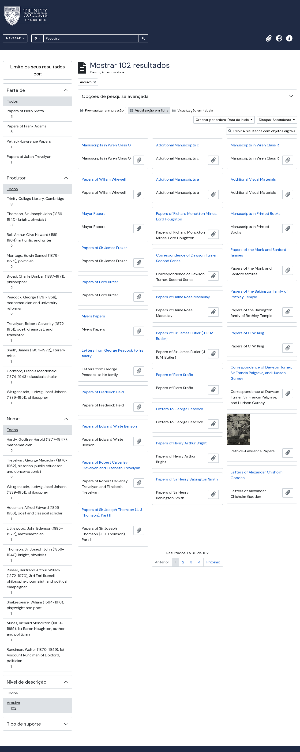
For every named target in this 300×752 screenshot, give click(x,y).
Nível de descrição (26, 682)
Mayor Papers (93, 213)
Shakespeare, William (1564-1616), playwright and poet (35, 607)
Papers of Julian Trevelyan (29, 159)
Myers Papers (93, 316)
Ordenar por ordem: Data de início (223, 120)
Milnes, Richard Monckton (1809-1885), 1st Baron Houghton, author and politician (36, 631)
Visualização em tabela (192, 110)
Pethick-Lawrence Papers (29, 144)
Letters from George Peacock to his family (112, 353)
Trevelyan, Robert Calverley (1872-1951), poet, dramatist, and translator (36, 332)
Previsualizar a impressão (102, 110)
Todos (12, 101)
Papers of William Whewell (104, 179)
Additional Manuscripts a (177, 179)
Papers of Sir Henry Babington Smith (187, 479)
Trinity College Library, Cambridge (35, 201)
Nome (13, 419)
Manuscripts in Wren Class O (106, 145)
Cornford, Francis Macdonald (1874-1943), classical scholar (32, 376)
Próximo (213, 562)
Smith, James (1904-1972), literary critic (36, 355)
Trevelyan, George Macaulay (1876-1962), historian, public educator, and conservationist (37, 468)
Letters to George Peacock (179, 408)
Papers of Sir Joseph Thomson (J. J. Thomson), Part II (112, 512)
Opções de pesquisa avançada (115, 96)
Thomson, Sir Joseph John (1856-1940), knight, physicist (35, 219)
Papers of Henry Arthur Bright (181, 443)
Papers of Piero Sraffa (25, 113)
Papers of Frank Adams (26, 129)
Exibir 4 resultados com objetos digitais (261, 131)
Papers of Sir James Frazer (104, 247)
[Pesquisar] (91, 38)
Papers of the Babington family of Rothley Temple (259, 294)
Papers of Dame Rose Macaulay (183, 296)
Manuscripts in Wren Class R (255, 145)
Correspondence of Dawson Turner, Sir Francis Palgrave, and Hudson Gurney (261, 373)
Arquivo (20, 705)
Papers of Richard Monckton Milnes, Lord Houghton (186, 216)
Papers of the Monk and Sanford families (258, 252)
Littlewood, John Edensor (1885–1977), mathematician (35, 534)
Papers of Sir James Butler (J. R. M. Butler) (185, 336)
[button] (268, 38)
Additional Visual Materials (253, 179)
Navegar (14, 38)
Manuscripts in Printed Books (256, 213)
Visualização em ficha (149, 110)
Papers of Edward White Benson (109, 426)
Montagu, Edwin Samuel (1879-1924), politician (33, 261)
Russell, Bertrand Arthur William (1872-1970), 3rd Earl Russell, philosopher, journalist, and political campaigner (37, 581)
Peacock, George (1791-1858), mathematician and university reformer (32, 305)
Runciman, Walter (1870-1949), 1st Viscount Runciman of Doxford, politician (35, 658)
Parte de (16, 90)
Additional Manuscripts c (177, 145)
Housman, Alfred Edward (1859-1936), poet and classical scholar (35, 513)
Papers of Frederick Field (103, 392)
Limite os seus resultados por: (37, 70)
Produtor (16, 178)
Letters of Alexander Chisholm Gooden (256, 475)
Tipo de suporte (24, 724)
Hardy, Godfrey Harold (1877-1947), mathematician (37, 445)
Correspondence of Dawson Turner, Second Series (187, 258)
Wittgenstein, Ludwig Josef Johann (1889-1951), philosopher (37, 397)
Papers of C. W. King (247, 333)
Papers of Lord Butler (100, 281)
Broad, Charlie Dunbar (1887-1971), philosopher (36, 281)
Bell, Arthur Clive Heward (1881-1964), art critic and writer (33, 240)
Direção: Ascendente (275, 120)
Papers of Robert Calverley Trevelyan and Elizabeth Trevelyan (111, 465)
